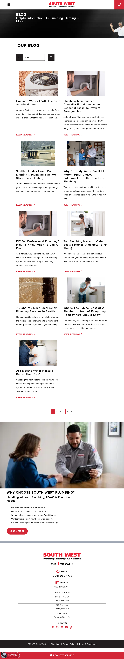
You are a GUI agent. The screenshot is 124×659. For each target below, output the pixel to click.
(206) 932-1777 (62, 575)
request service (62, 655)
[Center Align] (19, 57)
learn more (17, 531)
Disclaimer (55, 644)
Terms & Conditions (87, 644)
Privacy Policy (69, 644)
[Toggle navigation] (9, 4)
